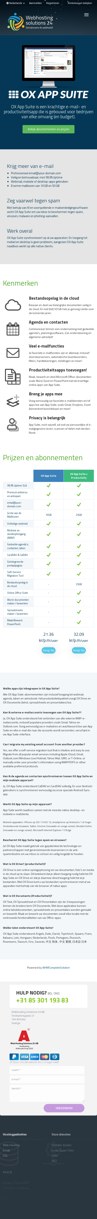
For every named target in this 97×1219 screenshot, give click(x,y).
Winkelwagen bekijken (80, 3)
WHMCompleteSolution (56, 967)
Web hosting (11, 1145)
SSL (5, 1156)
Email (6, 1150)
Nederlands (15, 3)
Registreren (52, 3)
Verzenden (64, 1108)
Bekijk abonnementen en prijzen (48, 129)
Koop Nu (48, 650)
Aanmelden (35, 3)
